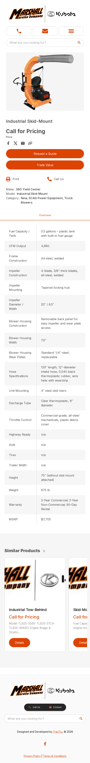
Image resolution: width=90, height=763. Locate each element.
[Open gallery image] (45, 81)
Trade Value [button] (45, 165)
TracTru (57, 731)
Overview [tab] (45, 215)
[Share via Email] (23, 143)
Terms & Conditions (54, 756)
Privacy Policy (32, 756)
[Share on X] (15, 143)
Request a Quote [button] (45, 153)
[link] (19, 31)
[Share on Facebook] (8, 143)
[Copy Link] (30, 143)
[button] (45, 31)
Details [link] (19, 642)
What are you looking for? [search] (27, 42)
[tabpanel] (45, 82)
